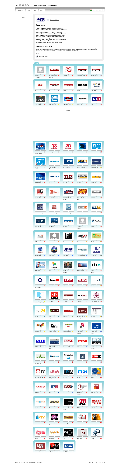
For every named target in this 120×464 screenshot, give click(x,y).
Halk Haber (79, 438)
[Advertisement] (38, 1)
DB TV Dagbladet (39, 377)
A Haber (79, 423)
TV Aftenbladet (80, 362)
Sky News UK (66, 75)
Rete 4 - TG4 (80, 212)
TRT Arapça (51, 438)
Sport (41, 10)
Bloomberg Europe (81, 75)
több (37, 53)
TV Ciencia (93, 241)
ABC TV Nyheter (52, 362)
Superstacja (37, 451)
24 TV (92, 423)
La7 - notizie (51, 226)
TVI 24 (78, 241)
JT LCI (92, 104)
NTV (36, 423)
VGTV (92, 362)
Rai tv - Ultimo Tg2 (53, 212)
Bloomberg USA (94, 75)
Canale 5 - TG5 (94, 212)
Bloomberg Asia (52, 90)
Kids (35, 10)
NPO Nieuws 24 (80, 270)
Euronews (51, 241)
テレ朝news (37, 407)
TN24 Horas (37, 270)
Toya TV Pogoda (66, 451)
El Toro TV (79, 104)
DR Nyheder (51, 301)
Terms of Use (24, 462)
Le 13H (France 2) (53, 152)
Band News (65, 255)
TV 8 (64, 438)
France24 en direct (95, 152)
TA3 (50, 392)
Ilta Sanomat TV (66, 346)
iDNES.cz (37, 392)
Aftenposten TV (66, 362)
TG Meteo (65, 226)
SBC (64, 392)
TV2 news (79, 301)
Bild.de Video (38, 197)
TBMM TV (37, 438)
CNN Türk (79, 407)
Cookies (39, 462)
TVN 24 (92, 438)
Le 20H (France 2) (67, 152)
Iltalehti (78, 346)
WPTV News (52, 451)
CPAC (78, 90)
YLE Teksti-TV (38, 346)
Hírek (28, 10)
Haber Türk (93, 407)
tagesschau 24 (94, 167)
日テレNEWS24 (94, 392)
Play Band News (43, 56)
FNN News (51, 407)
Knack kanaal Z (94, 285)
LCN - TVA (93, 90)
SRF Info (65, 285)
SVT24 (36, 316)
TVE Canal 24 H (52, 104)
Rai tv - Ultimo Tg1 (39, 212)
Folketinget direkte (95, 301)
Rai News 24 (52, 197)
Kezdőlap (20, 10)
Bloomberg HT (66, 423)
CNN (36, 90)
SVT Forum (65, 316)
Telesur (50, 270)
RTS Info (79, 285)
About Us (17, 462)
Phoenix (79, 182)
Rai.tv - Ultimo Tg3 (67, 212)
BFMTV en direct (81, 167)
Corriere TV (93, 197)
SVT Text (93, 316)
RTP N (92, 226)
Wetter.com (93, 182)
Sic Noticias (37, 241)
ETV (64, 241)
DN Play (65, 377)
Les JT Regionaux (81, 152)
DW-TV (50, 182)
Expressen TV (38, 331)
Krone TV (51, 285)
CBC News (65, 90)
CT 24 (78, 377)
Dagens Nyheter (52, 331)
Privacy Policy (32, 462)
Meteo (92, 377)
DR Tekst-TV (66, 301)
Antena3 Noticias (67, 104)
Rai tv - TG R (38, 226)
